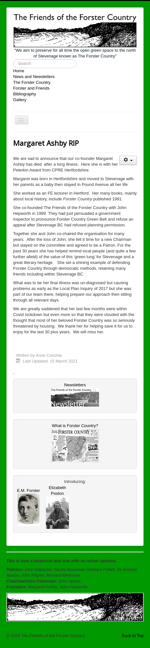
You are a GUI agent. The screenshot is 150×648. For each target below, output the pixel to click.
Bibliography (24, 94)
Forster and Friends (31, 88)
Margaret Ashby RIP (46, 143)
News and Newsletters (33, 76)
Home (18, 70)
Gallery (19, 99)
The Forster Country (31, 82)
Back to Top (133, 635)
